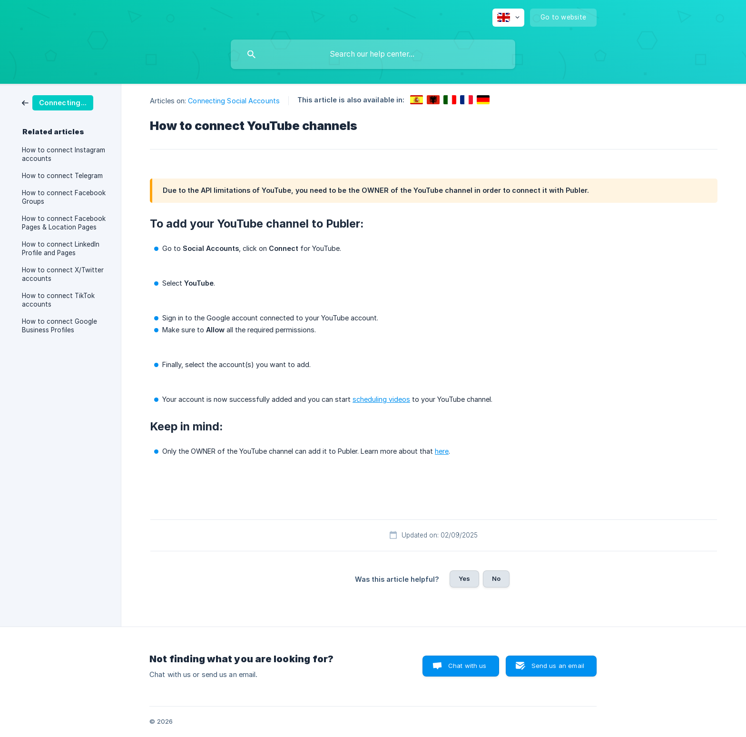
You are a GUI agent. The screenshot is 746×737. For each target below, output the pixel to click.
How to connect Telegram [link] (62, 175)
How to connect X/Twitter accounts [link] (63, 274)
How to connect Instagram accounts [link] (63, 154)
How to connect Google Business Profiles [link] (59, 326)
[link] (57, 102)
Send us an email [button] (557, 665)
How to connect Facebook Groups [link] (64, 197)
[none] (508, 18)
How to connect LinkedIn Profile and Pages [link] (60, 248)
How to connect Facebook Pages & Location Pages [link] (64, 223)
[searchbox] (373, 54)
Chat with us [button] (467, 665)
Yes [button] (464, 578)
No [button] (496, 578)
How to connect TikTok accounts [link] (58, 300)
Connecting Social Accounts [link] (234, 101)
